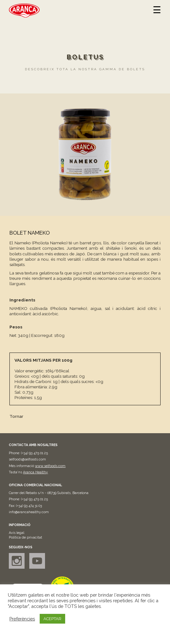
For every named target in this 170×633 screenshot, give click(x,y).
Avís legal (16, 533)
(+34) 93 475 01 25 (34, 453)
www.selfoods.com (50, 466)
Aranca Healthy (35, 472)
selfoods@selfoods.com (27, 459)
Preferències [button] (22, 618)
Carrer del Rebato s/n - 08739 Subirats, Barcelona (48, 493)
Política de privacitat (25, 537)
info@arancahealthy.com (29, 512)
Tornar (16, 416)
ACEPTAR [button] (52, 618)
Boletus (85, 57)
